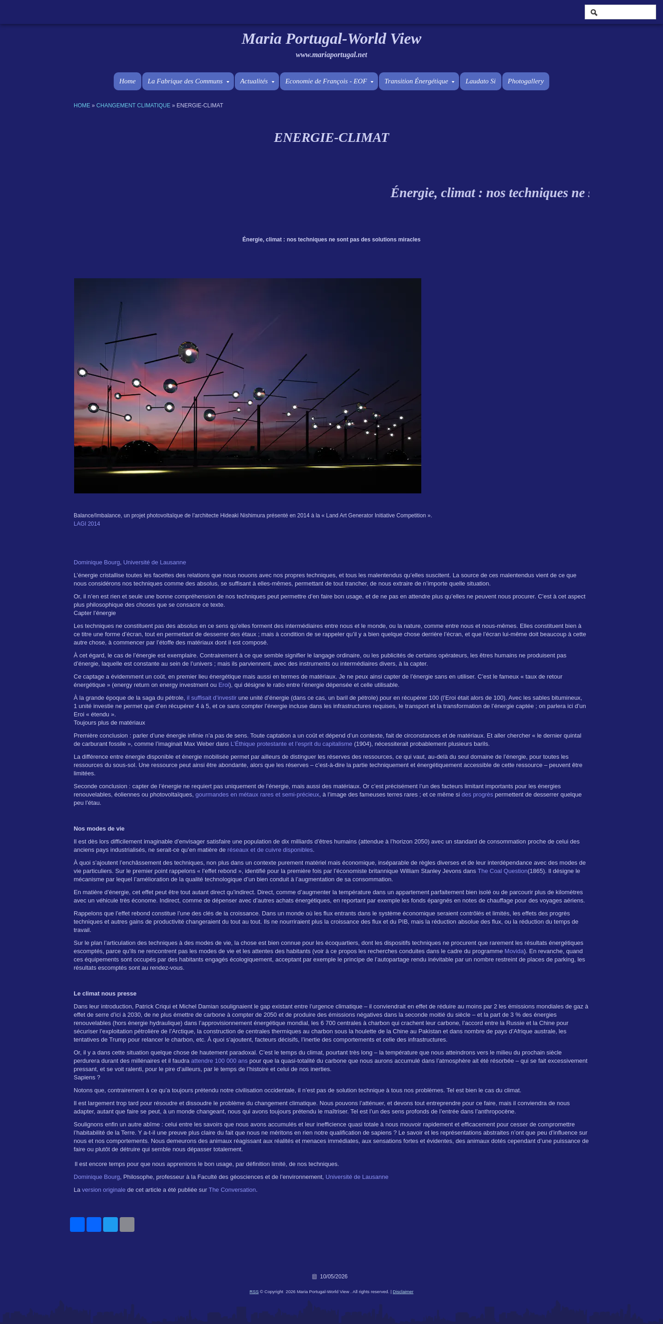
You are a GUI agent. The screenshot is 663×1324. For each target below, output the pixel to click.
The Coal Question (502, 870)
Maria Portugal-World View (331, 38)
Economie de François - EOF (329, 81)
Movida (514, 951)
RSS (254, 1291)
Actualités (257, 81)
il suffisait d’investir (212, 697)
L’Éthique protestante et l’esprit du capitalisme (292, 743)
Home (127, 81)
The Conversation (232, 1189)
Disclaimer (403, 1291)
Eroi (223, 684)
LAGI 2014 (87, 524)
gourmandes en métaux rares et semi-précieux (258, 794)
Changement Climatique (133, 105)
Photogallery (526, 81)
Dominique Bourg (97, 562)
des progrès (478, 794)
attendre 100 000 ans (219, 1060)
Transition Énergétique (419, 81)
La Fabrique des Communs (188, 81)
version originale (104, 1189)
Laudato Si (480, 81)
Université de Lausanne (154, 562)
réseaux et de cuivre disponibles (270, 849)
